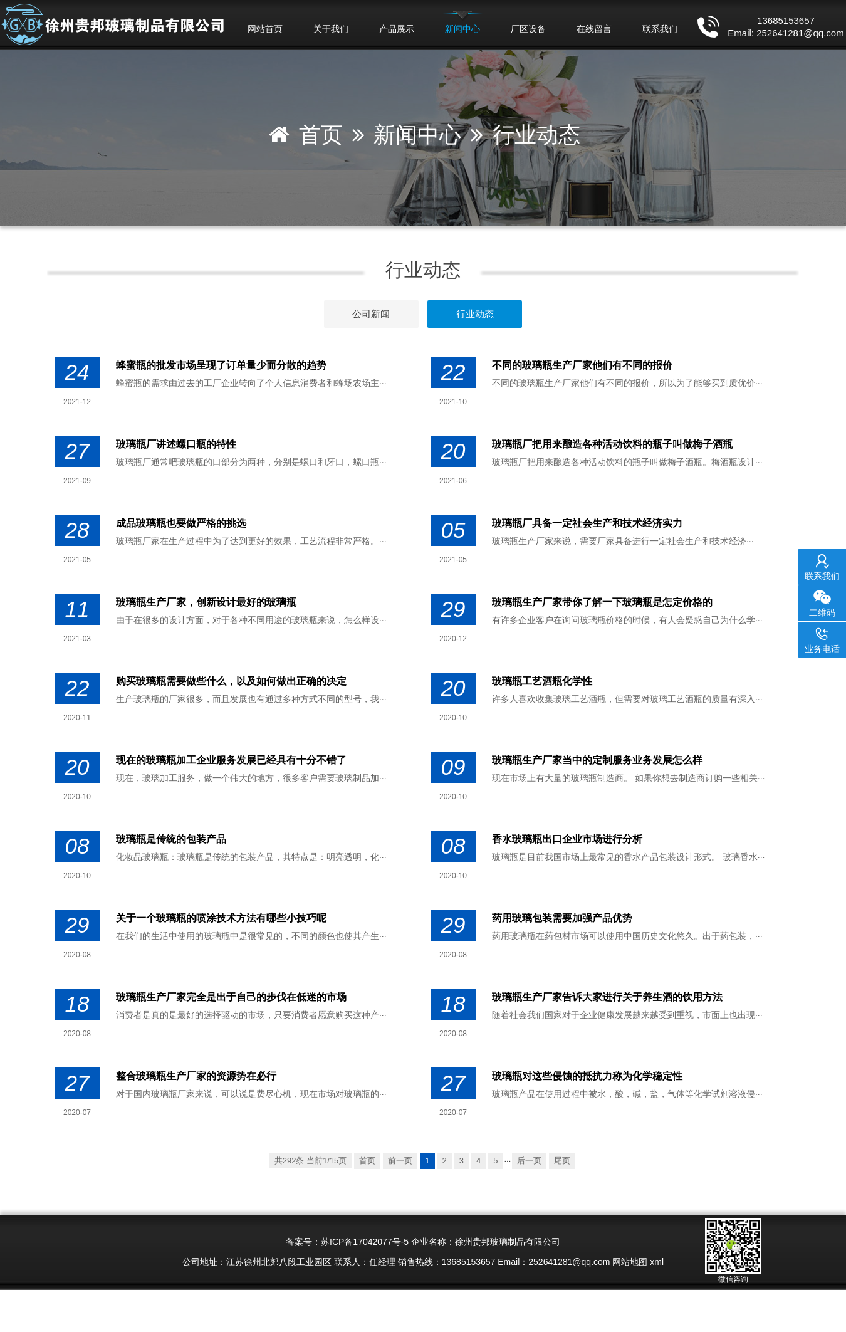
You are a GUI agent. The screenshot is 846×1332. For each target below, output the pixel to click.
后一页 (529, 1160)
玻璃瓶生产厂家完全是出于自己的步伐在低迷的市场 (231, 997)
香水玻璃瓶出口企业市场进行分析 (567, 839)
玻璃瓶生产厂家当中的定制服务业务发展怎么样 (597, 760)
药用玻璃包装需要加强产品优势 (562, 918)
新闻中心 (462, 29)
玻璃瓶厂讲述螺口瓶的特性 (176, 444)
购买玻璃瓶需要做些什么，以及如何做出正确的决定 (231, 681)
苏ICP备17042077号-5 (365, 1242)
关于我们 (330, 29)
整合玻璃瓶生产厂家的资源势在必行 (196, 1076)
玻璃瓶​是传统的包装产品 (171, 839)
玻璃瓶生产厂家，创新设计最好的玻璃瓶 (206, 602)
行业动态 (536, 134)
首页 (321, 134)
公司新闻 (371, 313)
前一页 (400, 1160)
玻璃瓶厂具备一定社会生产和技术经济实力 (587, 523)
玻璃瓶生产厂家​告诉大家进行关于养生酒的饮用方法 (607, 997)
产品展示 (396, 29)
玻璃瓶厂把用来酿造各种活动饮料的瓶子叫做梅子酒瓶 (612, 444)
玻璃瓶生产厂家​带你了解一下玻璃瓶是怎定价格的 (602, 602)
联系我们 (659, 29)
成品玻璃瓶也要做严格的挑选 (181, 523)
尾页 (562, 1160)
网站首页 (265, 29)
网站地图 (629, 1262)
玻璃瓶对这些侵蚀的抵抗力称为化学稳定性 (587, 1076)
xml (657, 1262)
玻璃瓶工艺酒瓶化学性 (542, 681)
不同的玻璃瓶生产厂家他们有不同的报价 (582, 365)
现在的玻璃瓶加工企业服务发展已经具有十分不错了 (231, 760)
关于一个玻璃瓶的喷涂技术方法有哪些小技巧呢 (221, 918)
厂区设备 (528, 29)
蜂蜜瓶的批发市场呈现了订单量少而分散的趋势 (221, 365)
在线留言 (594, 29)
